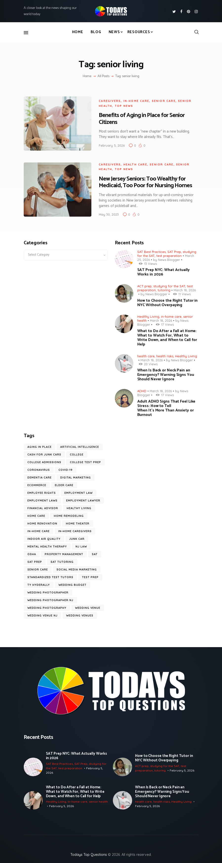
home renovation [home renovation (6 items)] (42, 522)
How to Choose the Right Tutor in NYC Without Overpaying (167, 301)
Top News (123, 105)
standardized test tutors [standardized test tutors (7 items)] (50, 576)
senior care (162, 100)
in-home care (135, 100)
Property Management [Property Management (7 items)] (64, 553)
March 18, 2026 (185, 289)
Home (87, 76)
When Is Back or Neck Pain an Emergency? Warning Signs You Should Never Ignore (165, 374)
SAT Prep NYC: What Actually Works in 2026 (163, 271)
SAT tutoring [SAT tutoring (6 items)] (62, 561)
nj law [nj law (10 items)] (81, 545)
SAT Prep (174, 251)
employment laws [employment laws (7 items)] (42, 499)
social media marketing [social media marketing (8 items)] (77, 568)
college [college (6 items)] (76, 453)
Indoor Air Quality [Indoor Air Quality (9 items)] (44, 538)
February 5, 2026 (111, 145)
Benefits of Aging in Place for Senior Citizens (141, 118)
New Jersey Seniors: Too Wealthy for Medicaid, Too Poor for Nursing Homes (144, 181)
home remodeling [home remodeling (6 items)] (69, 515)
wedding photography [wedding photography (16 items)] (46, 607)
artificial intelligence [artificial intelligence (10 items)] (79, 446)
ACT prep (144, 285)
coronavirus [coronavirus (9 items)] (38, 469)
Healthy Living (148, 316)
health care (134, 163)
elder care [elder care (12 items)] (64, 484)
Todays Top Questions (88, 853)
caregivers (109, 100)
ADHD (141, 390)
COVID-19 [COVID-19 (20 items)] (66, 469)
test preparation (169, 255)
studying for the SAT (169, 285)
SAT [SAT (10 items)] (95, 553)
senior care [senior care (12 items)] (37, 568)
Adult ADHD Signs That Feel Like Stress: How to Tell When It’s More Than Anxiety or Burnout (166, 407)
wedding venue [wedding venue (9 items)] (87, 607)
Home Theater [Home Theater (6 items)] (77, 522)
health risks (164, 355)
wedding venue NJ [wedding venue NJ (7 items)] (42, 614)
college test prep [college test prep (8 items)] (85, 461)
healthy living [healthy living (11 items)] (79, 507)
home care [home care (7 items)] (36, 515)
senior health (98, 800)
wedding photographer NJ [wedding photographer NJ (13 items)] (50, 599)
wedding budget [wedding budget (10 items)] (72, 584)
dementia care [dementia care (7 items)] (39, 476)
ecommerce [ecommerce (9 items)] (36, 484)
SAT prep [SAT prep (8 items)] (34, 561)
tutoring (164, 289)
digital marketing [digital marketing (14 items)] (75, 476)
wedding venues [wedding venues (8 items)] (79, 614)
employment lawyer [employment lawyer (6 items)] (83, 499)
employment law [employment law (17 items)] (78, 492)
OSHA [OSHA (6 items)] (31, 553)
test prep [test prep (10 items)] (90, 576)
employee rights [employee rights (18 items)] (41, 492)
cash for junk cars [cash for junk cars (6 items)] (44, 453)
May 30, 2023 (108, 213)
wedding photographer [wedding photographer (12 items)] (47, 591)
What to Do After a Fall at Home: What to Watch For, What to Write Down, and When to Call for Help (167, 337)
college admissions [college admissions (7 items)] (44, 461)
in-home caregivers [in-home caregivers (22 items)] (75, 530)
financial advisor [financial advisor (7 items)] (42, 507)
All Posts (103, 76)
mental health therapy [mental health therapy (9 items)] (47, 545)
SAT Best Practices (151, 251)
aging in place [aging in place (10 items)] (39, 446)
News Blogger (169, 259)
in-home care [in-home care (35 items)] (38, 530)
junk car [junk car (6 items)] (76, 538)
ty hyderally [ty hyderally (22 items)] (38, 584)
